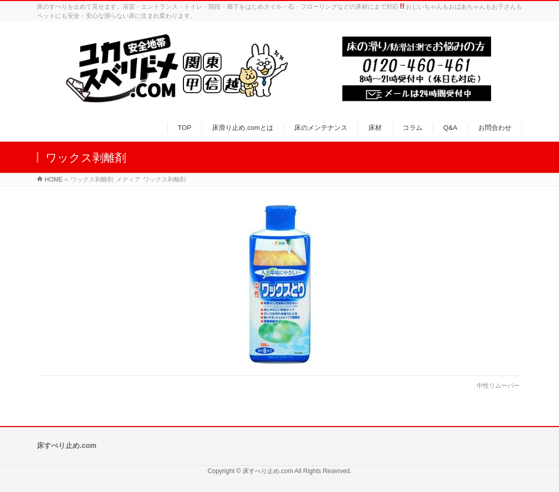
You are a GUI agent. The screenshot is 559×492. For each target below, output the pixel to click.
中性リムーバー (498, 385)
